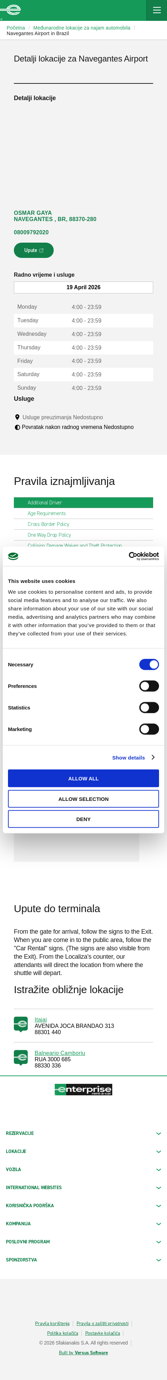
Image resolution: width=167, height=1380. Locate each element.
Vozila (83, 1169)
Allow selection (84, 799)
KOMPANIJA (83, 1223)
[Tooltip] (109, 417)
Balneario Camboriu (60, 1053)
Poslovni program (83, 1242)
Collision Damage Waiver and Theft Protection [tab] (78, 545)
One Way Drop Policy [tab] (52, 534)
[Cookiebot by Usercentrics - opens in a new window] (128, 556)
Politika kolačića (62, 1333)
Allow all (83, 778)
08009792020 (31, 232)
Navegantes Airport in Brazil (38, 33)
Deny (83, 819)
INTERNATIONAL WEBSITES (83, 1187)
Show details (128, 757)
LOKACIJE (83, 1151)
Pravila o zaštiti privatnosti (103, 1324)
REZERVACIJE (83, 1133)
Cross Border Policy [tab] (51, 524)
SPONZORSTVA (83, 1260)
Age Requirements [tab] (49, 513)
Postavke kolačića (102, 1333)
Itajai (41, 1020)
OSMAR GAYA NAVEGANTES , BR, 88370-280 (55, 216)
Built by (83, 1353)
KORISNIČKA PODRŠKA (83, 1205)
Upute (34, 252)
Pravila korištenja (52, 1324)
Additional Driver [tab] (48, 502)
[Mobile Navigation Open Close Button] (156, 10)
